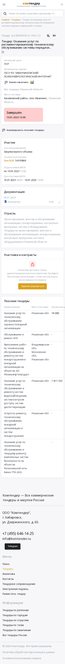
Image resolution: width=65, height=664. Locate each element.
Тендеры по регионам (15, 610)
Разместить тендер (14, 593)
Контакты (8, 579)
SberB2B (9, 160)
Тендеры (7, 568)
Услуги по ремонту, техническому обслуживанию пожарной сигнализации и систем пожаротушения (15, 424)
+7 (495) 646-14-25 (18, 533)
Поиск (6, 564)
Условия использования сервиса (21, 658)
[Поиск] (5, 13)
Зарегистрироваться (32, 286)
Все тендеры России (14, 635)
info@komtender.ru (16, 539)
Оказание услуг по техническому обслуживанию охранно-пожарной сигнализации (15, 320)
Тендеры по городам (15, 615)
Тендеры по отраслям (15, 620)
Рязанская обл (40, 313)
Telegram (13, 546)
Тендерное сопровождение (19, 584)
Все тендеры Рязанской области (23, 89)
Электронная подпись (15, 589)
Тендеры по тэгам (13, 625)
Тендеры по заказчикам (16, 630)
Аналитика (8, 573)
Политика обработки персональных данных (28, 652)
